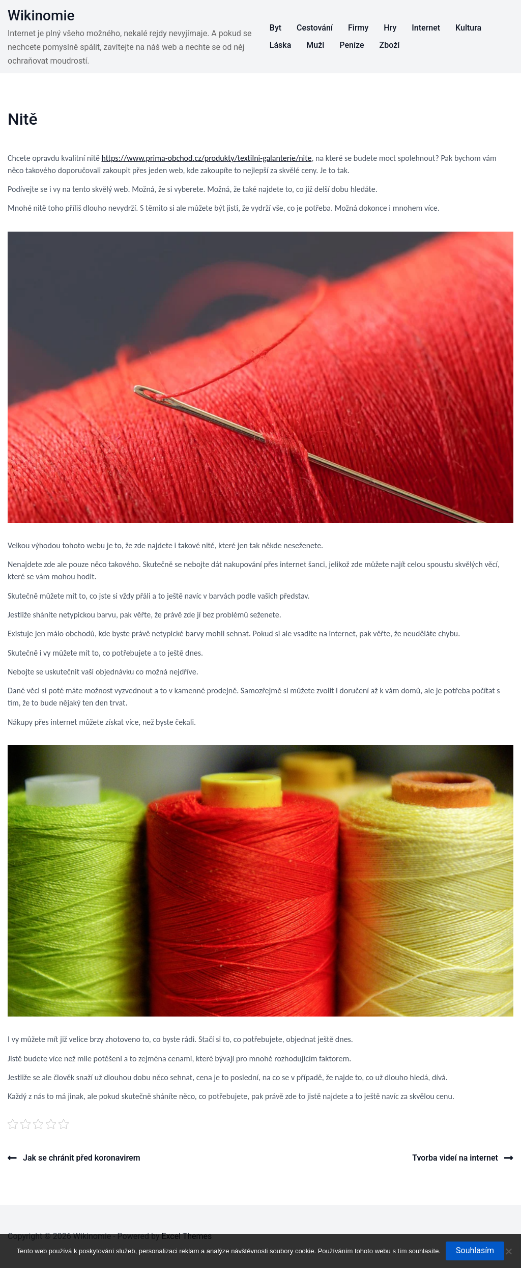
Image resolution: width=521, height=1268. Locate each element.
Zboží (390, 45)
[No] (508, 1251)
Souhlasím (475, 1250)
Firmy (358, 28)
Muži (315, 45)
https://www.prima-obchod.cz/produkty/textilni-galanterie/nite (207, 158)
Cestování (315, 28)
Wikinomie (41, 15)
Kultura (468, 28)
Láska (280, 45)
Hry (390, 28)
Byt (275, 28)
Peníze (351, 45)
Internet (426, 28)
